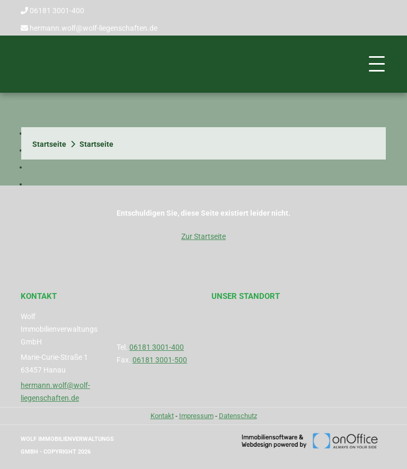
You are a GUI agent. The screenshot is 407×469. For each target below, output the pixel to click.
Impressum (196, 416)
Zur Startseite (203, 236)
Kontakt (162, 416)
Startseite (49, 144)
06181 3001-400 (57, 10)
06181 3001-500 (159, 360)
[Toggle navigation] (376, 64)
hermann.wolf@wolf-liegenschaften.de (93, 28)
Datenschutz (238, 416)
